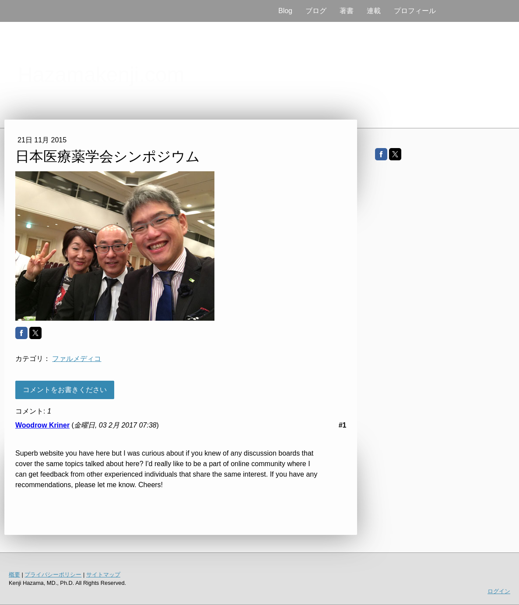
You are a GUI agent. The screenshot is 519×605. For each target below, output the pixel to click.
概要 (14, 574)
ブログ (315, 10)
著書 (347, 10)
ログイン (498, 591)
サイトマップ (103, 574)
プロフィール (415, 10)
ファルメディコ (76, 358)
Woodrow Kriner (42, 425)
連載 (374, 10)
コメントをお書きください (65, 389)
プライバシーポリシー (53, 574)
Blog (285, 10)
